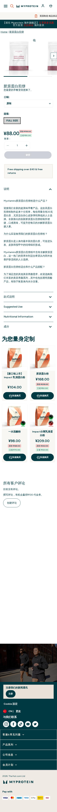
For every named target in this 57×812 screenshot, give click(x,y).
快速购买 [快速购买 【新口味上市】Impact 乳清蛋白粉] (15, 396)
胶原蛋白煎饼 (16, 31)
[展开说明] (28, 189)
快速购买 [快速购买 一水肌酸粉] (15, 457)
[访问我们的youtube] (28, 724)
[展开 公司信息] (10, 754)
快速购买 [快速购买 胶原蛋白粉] (42, 396)
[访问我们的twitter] (35, 724)
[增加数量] (26, 145)
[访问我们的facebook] (13, 724)
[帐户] (43, 6)
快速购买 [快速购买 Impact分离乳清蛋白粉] (42, 457)
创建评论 (12, 502)
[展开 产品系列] (10, 744)
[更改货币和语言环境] (28, 711)
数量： (7, 138)
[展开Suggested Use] (28, 307)
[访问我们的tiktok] (21, 724)
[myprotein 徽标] (27, 6)
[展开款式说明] (28, 297)
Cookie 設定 (10, 703)
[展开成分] (28, 327)
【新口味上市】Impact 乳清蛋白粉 (14, 375)
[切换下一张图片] (54, 56)
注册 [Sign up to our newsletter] (11, 693)
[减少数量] (7, 145)
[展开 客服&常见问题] (14, 734)
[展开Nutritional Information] (28, 317)
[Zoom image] (34, 40)
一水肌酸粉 (14, 431)
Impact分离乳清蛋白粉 (42, 433)
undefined (28, 103)
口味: (7, 97)
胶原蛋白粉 (42, 373)
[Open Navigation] (5, 6)
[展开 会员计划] (10, 764)
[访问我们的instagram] (6, 724)
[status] (17, 145)
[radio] (12, 120)
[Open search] (12, 6)
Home (4, 31)
